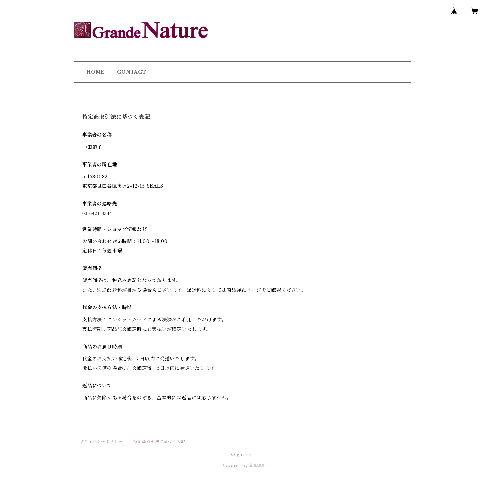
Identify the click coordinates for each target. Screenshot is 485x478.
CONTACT (132, 72)
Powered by (242, 465)
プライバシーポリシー (101, 441)
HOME (95, 72)
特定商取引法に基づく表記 (159, 441)
